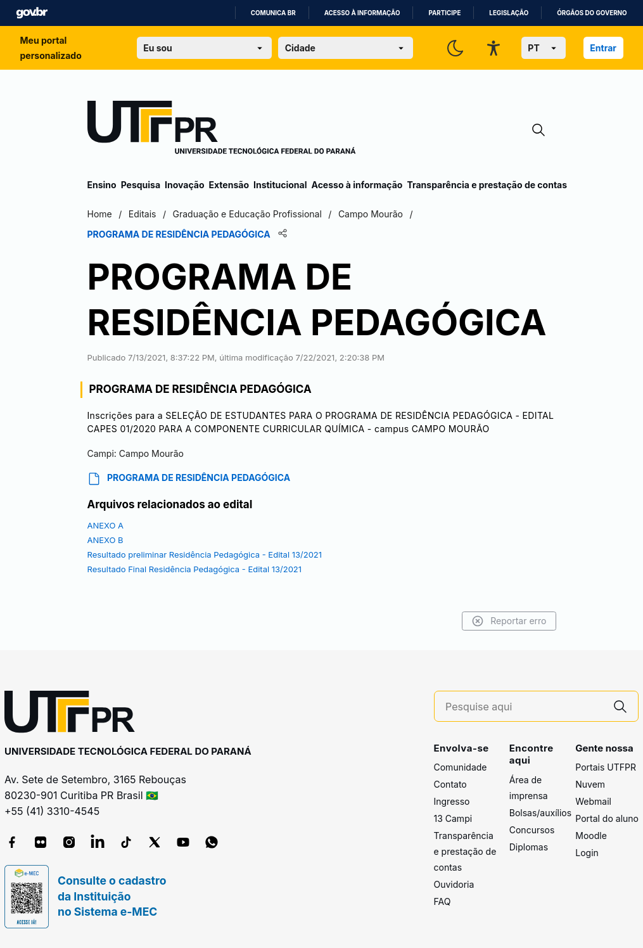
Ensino (102, 184)
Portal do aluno (607, 818)
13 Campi (453, 818)
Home (99, 213)
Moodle (591, 835)
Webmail (593, 801)
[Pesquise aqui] (523, 707)
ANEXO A (105, 525)
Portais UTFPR (605, 767)
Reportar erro (509, 621)
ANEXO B (105, 540)
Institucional (280, 184)
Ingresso (452, 801)
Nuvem (590, 784)
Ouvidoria (454, 884)
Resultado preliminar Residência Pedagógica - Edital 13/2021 (204, 554)
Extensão (229, 184)
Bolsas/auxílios (540, 812)
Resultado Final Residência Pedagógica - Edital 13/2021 (194, 569)
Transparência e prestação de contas (487, 184)
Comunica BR (273, 13)
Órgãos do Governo (592, 13)
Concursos (532, 829)
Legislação (508, 13)
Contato (450, 784)
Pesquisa (140, 184)
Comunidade (460, 767)
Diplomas (528, 847)
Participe (444, 13)
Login (587, 852)
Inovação (184, 184)
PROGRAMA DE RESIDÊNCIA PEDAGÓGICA (189, 478)
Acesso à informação (362, 13)
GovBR (32, 13)
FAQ (442, 901)
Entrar (603, 47)
